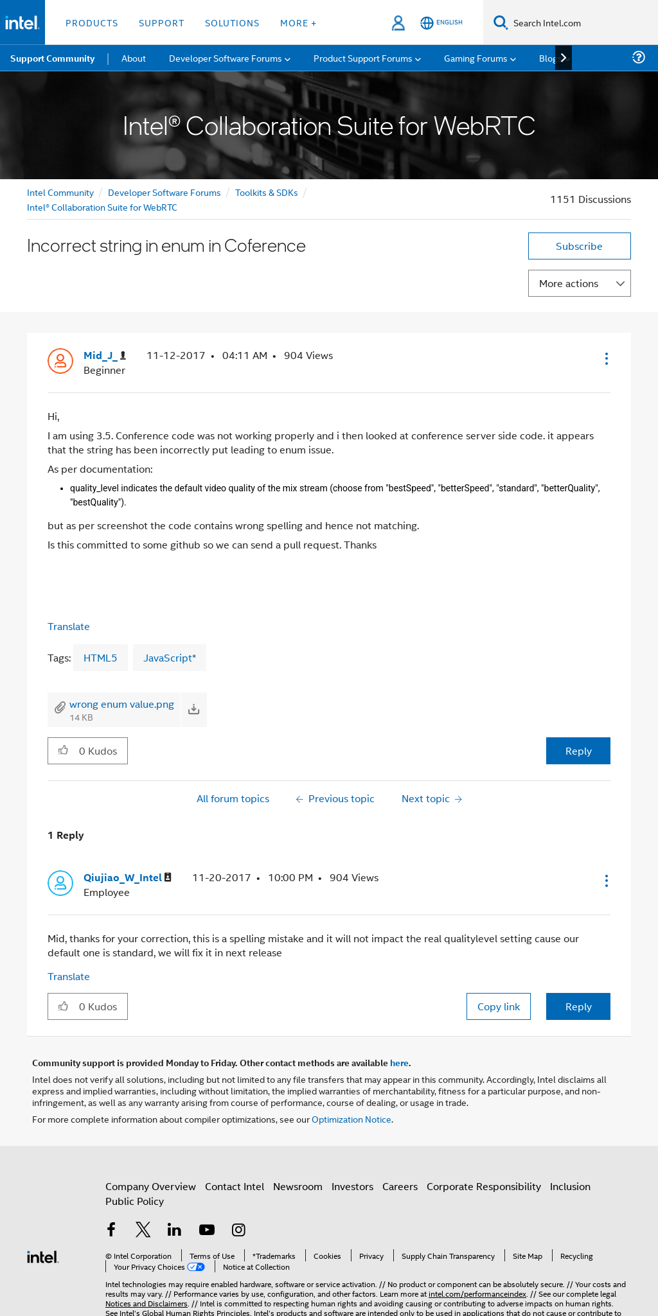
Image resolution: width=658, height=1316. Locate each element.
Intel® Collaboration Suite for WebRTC (102, 206)
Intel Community (60, 191)
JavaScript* (169, 657)
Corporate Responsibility (484, 1186)
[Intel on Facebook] (111, 1231)
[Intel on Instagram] (238, 1231)
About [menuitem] (133, 57)
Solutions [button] (232, 22)
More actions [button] (568, 283)
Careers (400, 1186)
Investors (352, 1186)
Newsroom (298, 1186)
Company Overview (150, 1186)
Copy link (498, 1006)
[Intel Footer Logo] (43, 1255)
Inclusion (570, 1186)
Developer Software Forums (164, 191)
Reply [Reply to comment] (578, 1006)
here (399, 1062)
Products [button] (92, 22)
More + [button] (298, 22)
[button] (605, 358)
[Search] (501, 22)
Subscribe (579, 245)
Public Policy (134, 1200)
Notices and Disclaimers (146, 1303)
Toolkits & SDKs (266, 191)
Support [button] (161, 22)
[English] (441, 23)
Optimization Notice (351, 1118)
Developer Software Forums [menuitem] (225, 57)
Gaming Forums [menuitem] (476, 57)
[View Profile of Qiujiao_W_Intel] (128, 877)
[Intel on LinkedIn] (175, 1231)
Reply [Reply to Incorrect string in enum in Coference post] (578, 750)
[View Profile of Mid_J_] (105, 355)
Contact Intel (234, 1186)
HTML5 (101, 657)
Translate (69, 626)
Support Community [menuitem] (52, 58)
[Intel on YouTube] (207, 1231)
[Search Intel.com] (583, 22)
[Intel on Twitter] (143, 1231)
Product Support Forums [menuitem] (363, 57)
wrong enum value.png (121, 703)
